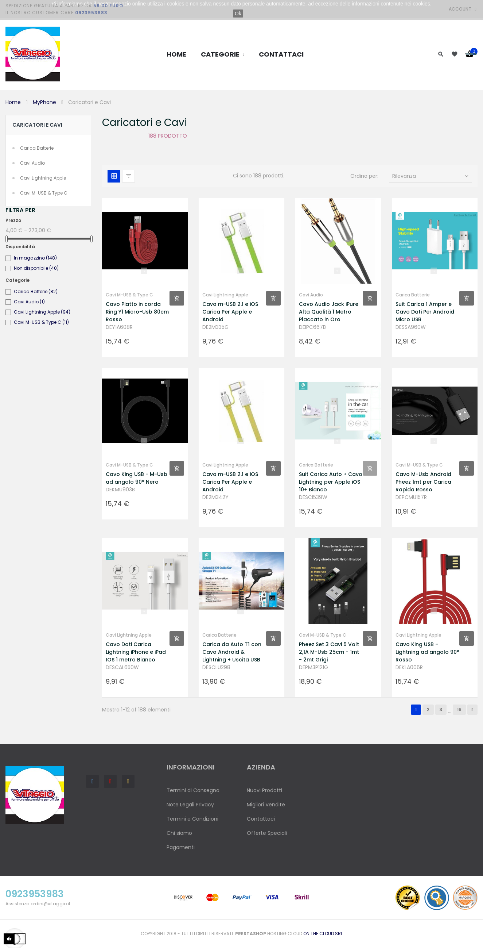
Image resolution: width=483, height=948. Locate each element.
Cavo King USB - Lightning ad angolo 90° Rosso (427, 652)
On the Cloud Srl (323, 933)
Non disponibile (36, 268)
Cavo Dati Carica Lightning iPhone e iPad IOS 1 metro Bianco (136, 652)
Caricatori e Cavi (37, 124)
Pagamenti (181, 847)
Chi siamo (179, 833)
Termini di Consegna (193, 790)
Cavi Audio (32, 163)
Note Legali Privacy (190, 804)
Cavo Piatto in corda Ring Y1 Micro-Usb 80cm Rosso (137, 311)
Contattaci (261, 818)
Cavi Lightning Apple (43, 178)
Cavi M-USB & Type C (43, 193)
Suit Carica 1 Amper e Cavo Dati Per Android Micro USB (425, 311)
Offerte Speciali (267, 833)
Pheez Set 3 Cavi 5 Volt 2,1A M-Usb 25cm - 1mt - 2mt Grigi (329, 652)
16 (459, 709)
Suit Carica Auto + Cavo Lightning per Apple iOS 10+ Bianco (330, 482)
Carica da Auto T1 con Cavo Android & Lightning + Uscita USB (231, 652)
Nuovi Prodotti (264, 790)
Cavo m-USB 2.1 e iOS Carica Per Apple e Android (230, 311)
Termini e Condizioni (192, 818)
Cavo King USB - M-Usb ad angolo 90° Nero (136, 478)
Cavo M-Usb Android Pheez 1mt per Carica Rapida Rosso (423, 482)
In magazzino (35, 258)
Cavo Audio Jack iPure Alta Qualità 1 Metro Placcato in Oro (328, 311)
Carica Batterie (37, 148)
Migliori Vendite (266, 804)
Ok (238, 13)
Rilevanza (431, 176)
